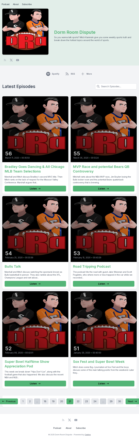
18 (45, 401)
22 (78, 401)
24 (95, 401)
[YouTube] (17, 60)
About (16, 4)
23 (86, 401)
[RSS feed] (4, 60)
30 (119, 401)
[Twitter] (11, 60)
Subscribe (27, 4)
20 (61, 401)
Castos (88, 435)
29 (111, 401)
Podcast (6, 4)
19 (53, 401)
